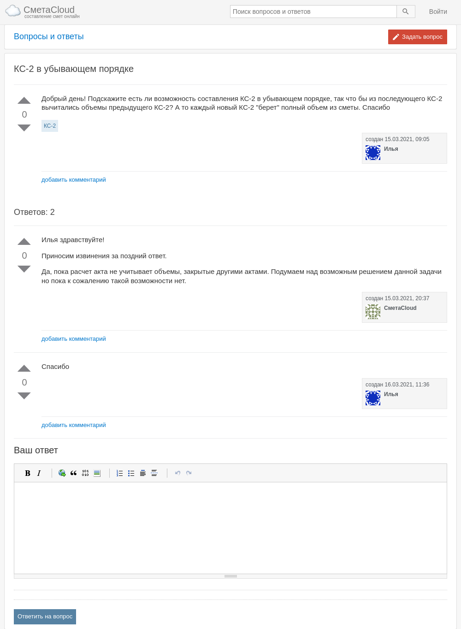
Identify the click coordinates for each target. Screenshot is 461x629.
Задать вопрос (422, 36)
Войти (438, 11)
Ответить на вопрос (45, 616)
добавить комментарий (73, 179)
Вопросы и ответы (49, 37)
